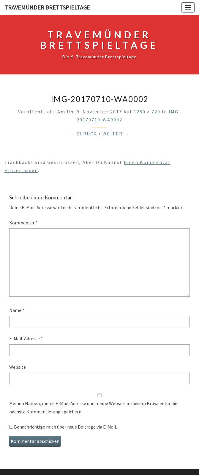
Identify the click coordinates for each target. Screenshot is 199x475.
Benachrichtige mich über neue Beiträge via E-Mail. (65, 427)
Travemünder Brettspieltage (47, 7)
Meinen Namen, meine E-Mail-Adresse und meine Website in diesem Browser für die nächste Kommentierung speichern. (93, 407)
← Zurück (83, 134)
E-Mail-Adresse (26, 338)
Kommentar (23, 223)
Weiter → (115, 134)
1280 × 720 (147, 112)
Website (17, 367)
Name (16, 310)
